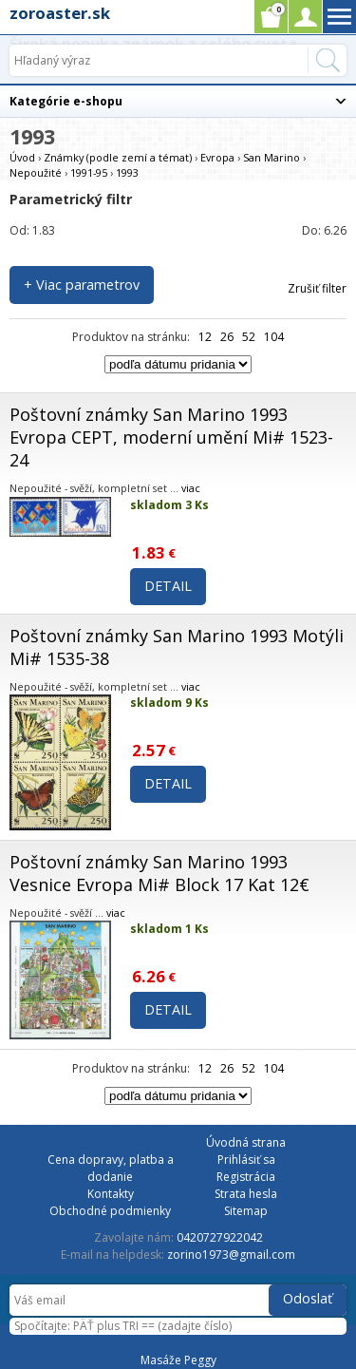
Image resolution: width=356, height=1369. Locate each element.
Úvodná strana (246, 1142)
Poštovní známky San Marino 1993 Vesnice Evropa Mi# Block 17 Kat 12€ (159, 873)
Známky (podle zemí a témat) (118, 157)
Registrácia (245, 1177)
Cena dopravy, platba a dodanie (110, 1168)
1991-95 (88, 172)
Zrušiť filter (317, 288)
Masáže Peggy (178, 1360)
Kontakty (110, 1194)
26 (227, 337)
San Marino (271, 157)
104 (274, 337)
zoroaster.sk (59, 13)
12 (205, 337)
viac (190, 488)
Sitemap (246, 1211)
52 (248, 337)
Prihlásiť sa (246, 1159)
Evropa (217, 157)
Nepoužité (35, 172)
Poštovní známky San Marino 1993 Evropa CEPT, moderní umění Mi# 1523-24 (171, 437)
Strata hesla (246, 1194)
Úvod (22, 157)
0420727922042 (220, 1237)
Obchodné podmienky (110, 1211)
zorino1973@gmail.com (231, 1254)
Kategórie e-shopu (65, 101)
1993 (127, 172)
